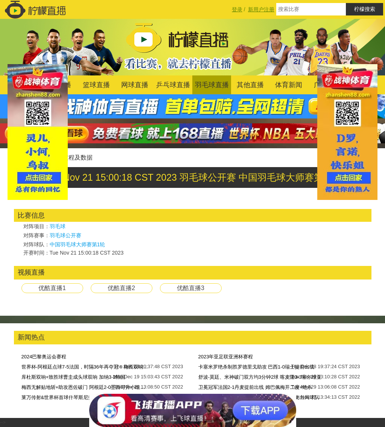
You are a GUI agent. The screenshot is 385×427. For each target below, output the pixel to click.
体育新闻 (288, 85)
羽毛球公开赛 (65, 235)
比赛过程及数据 (71, 157)
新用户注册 (261, 9)
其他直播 (250, 85)
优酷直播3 (190, 288)
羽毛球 (57, 226)
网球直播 (134, 85)
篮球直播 (96, 85)
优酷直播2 (121, 288)
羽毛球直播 (212, 85)
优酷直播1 (52, 288)
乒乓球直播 (173, 85)
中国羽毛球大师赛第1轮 (77, 244)
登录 (237, 9)
